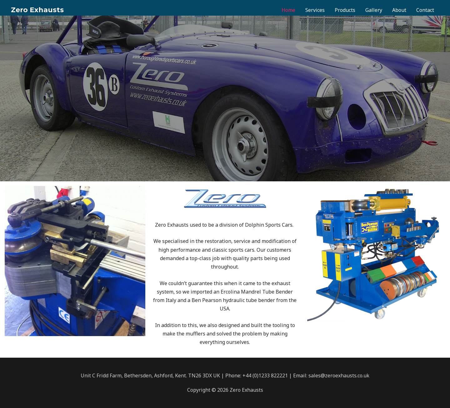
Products (345, 10)
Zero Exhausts (37, 10)
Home (288, 10)
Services (315, 10)
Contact (425, 10)
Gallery (373, 10)
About (399, 10)
